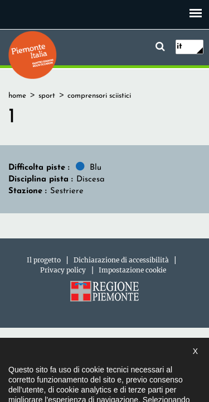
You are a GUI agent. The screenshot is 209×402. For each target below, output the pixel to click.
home (17, 95)
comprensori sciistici (99, 95)
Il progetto (44, 260)
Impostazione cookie (132, 270)
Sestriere (67, 191)
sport (46, 95)
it (179, 46)
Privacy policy (63, 270)
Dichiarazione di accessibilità (121, 260)
